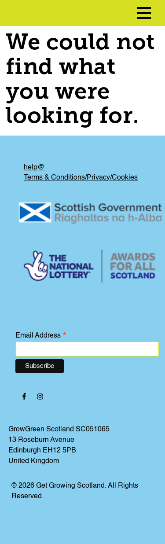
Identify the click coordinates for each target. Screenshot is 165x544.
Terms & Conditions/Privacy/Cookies (81, 177)
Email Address (40, 336)
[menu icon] (143, 13)
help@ (34, 167)
